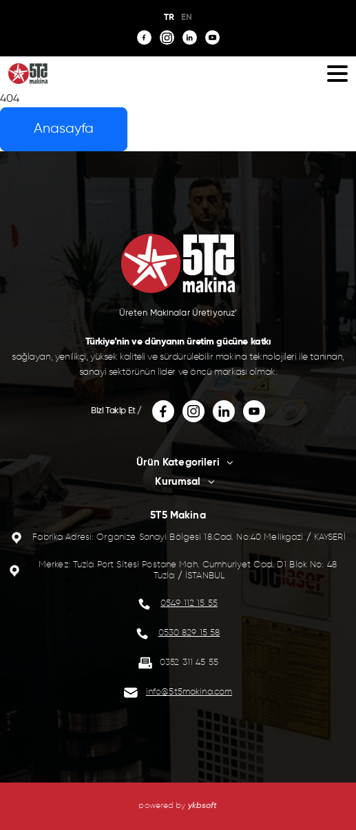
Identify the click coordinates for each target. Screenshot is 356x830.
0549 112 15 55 (189, 603)
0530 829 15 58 (189, 633)
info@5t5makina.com (189, 692)
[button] (337, 73)
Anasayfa (64, 129)
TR (169, 17)
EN (186, 17)
